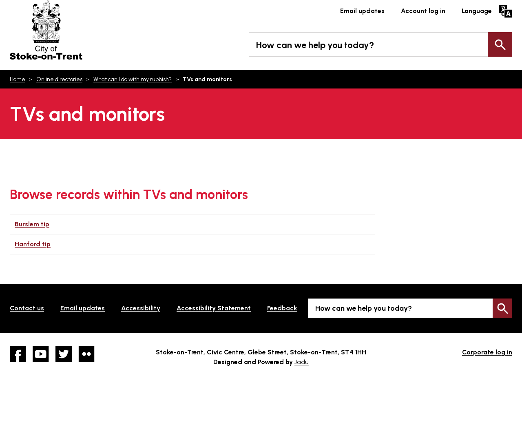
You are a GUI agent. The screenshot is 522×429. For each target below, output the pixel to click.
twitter (63, 354)
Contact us (27, 308)
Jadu (301, 362)
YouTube (41, 354)
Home (17, 79)
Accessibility (140, 308)
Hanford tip (33, 244)
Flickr (86, 354)
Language (477, 11)
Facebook (18, 354)
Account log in (423, 11)
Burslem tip (32, 224)
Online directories (59, 79)
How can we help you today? (315, 45)
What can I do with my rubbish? (132, 79)
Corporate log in (487, 352)
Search (500, 44)
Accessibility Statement (214, 308)
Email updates (362, 11)
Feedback (282, 308)
